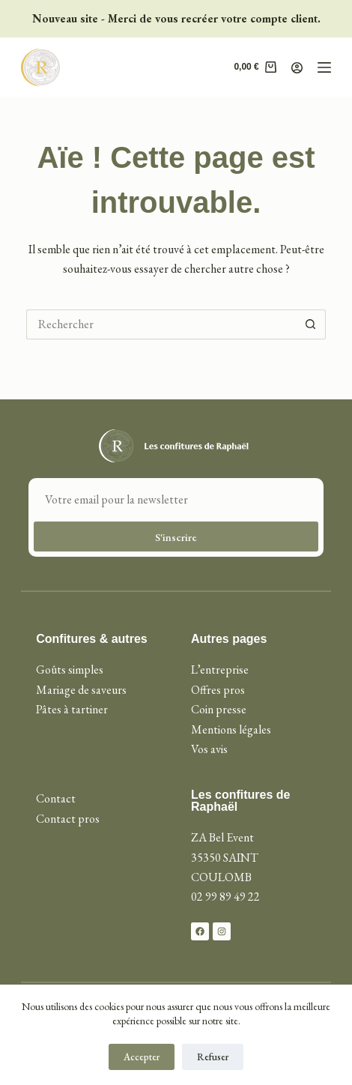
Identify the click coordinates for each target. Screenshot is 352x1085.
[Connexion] (297, 67)
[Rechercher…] (161, 324)
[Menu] (324, 67)
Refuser (212, 1057)
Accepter (142, 1057)
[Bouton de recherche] (311, 324)
